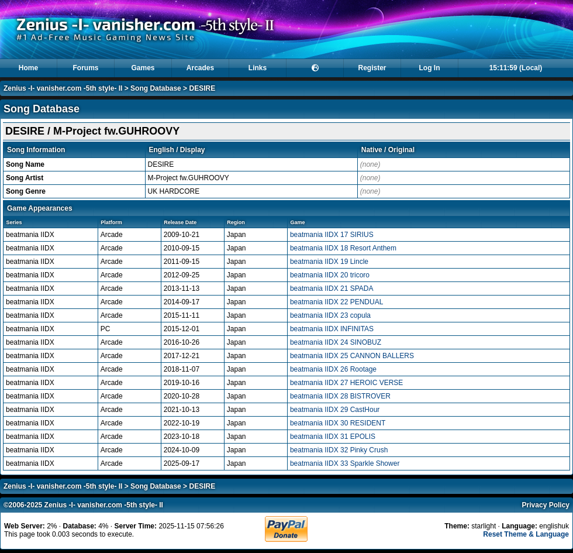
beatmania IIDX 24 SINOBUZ (335, 342)
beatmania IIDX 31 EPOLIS (332, 436)
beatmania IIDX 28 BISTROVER (340, 396)
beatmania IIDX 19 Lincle (329, 261)
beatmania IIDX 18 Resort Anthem (343, 248)
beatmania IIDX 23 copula (330, 315)
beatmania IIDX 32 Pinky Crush (339, 450)
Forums (85, 68)
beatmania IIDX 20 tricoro (330, 275)
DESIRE (202, 88)
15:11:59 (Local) (516, 68)
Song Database (155, 88)
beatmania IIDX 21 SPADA (332, 288)
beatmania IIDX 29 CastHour (334, 410)
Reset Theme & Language (526, 534)
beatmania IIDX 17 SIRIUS (332, 235)
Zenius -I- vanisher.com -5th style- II (63, 88)
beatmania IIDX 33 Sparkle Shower (344, 463)
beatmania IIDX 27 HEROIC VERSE (346, 383)
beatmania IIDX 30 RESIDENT (337, 423)
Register (372, 68)
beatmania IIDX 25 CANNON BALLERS (352, 356)
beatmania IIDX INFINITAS (332, 329)
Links (257, 68)
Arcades (200, 68)
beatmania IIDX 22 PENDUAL (336, 302)
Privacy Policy (545, 505)
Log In (429, 68)
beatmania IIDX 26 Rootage (333, 369)
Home (28, 68)
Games (142, 68)
